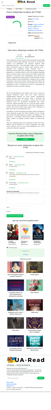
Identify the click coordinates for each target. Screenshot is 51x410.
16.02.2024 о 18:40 (19, 165)
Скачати (25, 139)
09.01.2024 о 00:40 (19, 156)
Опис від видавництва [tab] (29, 55)
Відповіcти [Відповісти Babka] (12, 169)
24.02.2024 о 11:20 (21, 173)
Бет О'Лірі (35, 19)
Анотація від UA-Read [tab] (19, 55)
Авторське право (12, 384)
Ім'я (8, 207)
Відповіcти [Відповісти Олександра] (12, 187)
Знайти (46, 5)
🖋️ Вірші (25, 254)
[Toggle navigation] (2, 2)
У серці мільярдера (12, 242)
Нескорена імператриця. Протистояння (38, 242)
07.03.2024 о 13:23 (23, 182)
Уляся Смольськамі (12, 244)
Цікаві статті (10, 386)
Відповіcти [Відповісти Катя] (12, 161)
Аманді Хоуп (37, 244)
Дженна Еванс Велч (25, 244)
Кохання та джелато (24, 242)
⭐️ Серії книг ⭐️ (25, 251)
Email (9, 211)
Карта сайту (10, 382)
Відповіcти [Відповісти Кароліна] (12, 179)
